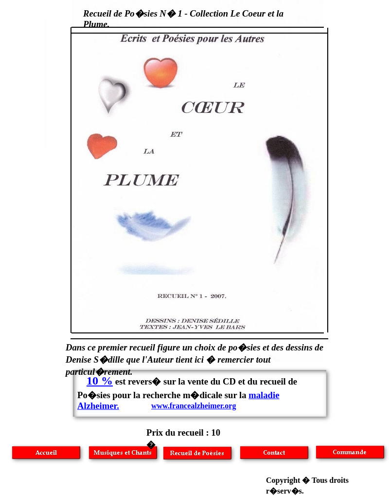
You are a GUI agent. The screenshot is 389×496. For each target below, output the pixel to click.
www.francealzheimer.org (193, 406)
